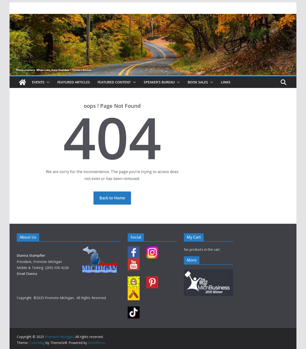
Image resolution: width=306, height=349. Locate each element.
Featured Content (114, 82)
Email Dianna (27, 273)
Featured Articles (73, 82)
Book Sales (198, 82)
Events (38, 82)
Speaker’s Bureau (159, 82)
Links (225, 82)
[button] (47, 82)
